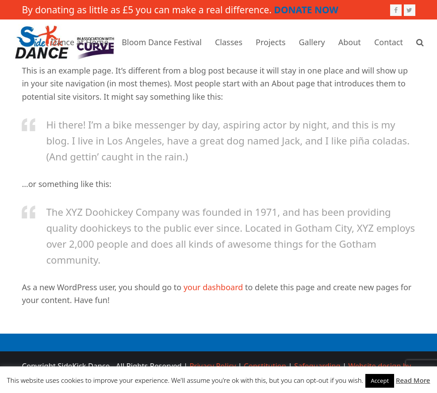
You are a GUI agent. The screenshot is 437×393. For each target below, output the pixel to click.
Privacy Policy (213, 366)
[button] (420, 42)
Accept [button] (380, 381)
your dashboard (213, 287)
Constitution (265, 366)
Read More (413, 380)
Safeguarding (317, 366)
